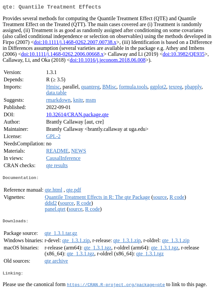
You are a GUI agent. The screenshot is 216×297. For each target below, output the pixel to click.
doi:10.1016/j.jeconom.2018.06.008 (108, 61)
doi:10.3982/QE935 (183, 55)
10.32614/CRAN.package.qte (77, 116)
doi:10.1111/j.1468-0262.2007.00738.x (75, 43)
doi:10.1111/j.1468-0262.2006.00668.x (62, 55)
